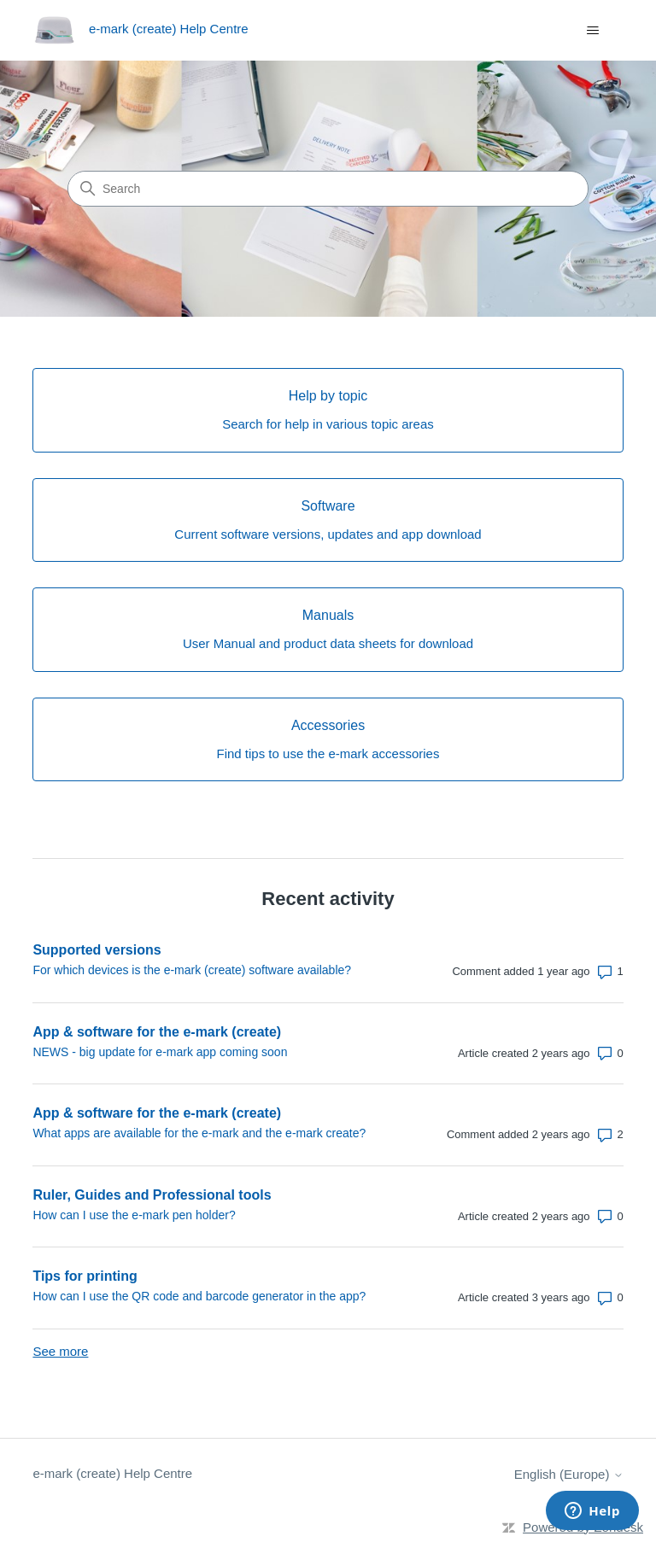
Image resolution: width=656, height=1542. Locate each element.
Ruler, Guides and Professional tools (151, 1195)
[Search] (328, 189)
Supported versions (96, 950)
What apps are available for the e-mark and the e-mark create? (199, 1133)
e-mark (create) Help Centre (112, 1473)
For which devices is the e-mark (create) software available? (191, 970)
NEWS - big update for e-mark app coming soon (159, 1052)
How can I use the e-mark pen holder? (133, 1215)
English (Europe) (569, 1474)
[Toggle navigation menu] (593, 30)
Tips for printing (84, 1276)
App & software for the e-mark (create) (156, 1032)
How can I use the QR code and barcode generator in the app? (199, 1296)
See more (60, 1351)
